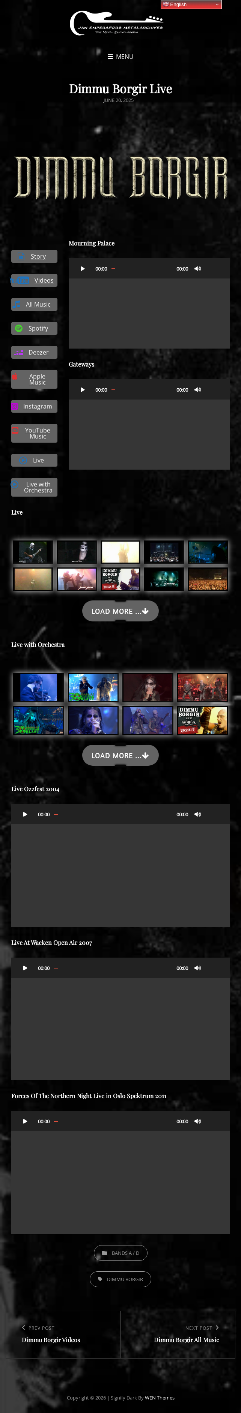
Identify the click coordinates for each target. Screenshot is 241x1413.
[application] (149, 303)
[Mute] (198, 268)
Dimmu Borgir (125, 1279)
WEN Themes (160, 1397)
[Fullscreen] (213, 268)
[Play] (82, 268)
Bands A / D (125, 1253)
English (175, 4)
